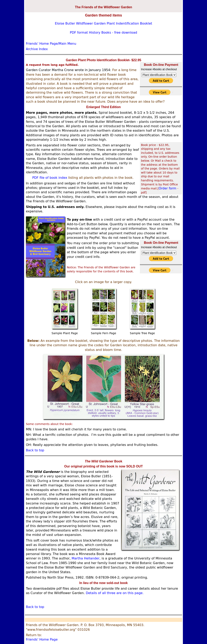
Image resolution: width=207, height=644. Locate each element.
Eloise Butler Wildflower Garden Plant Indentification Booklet (103, 23)
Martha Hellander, (86, 558)
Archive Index (37, 49)
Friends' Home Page (42, 639)
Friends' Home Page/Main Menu (51, 43)
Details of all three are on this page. (115, 593)
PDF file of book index (49, 178)
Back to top (35, 450)
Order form (168, 188)
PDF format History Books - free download (103, 32)
